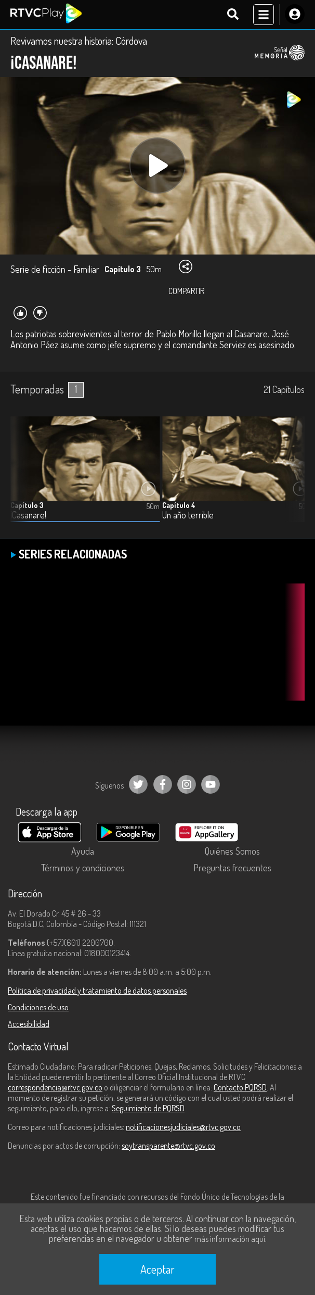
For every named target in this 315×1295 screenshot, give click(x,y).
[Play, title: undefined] (157, 165)
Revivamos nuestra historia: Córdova (78, 40)
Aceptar (157, 1269)
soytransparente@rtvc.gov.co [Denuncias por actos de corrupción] (168, 1145)
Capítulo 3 (27, 505)
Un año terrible (188, 515)
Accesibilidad (28, 1024)
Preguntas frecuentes (232, 867)
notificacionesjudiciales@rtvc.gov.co (183, 1127)
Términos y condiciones (82, 867)
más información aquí (229, 1239)
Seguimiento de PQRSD (148, 1108)
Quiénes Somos (232, 851)
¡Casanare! (28, 515)
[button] (291, 477)
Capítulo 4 (178, 505)
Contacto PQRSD (240, 1087)
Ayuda (82, 851)
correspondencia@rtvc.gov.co (55, 1087)
